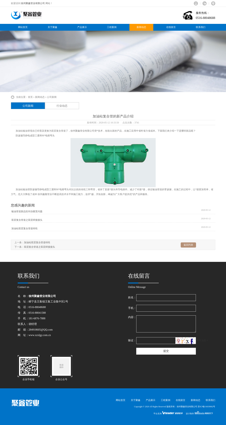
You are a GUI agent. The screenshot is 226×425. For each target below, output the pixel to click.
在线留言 (171, 27)
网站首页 (23, 27)
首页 (30, 97)
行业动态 (62, 105)
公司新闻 (27, 105)
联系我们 (200, 27)
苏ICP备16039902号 (206, 406)
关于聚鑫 (52, 27)
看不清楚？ (202, 340)
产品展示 (82, 27)
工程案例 (111, 27)
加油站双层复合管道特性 (24, 228)
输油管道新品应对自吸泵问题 (27, 211)
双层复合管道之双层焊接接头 (27, 220)
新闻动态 (141, 27)
